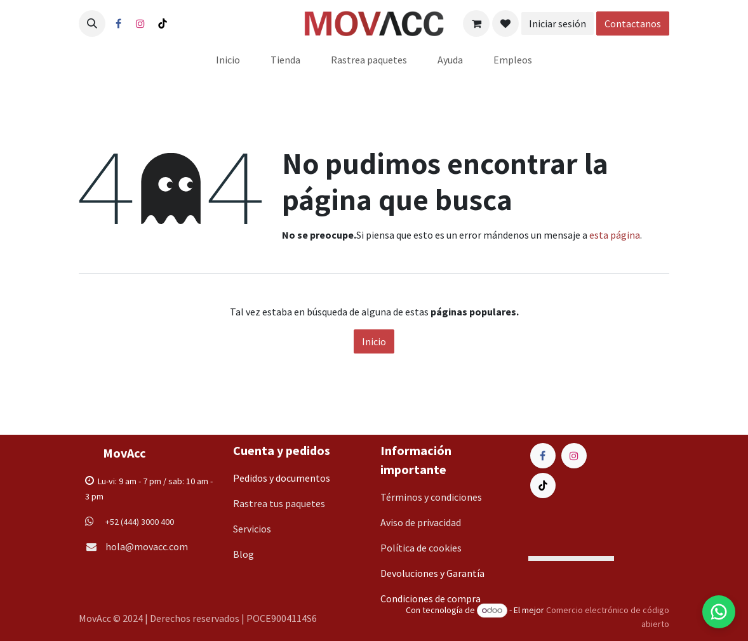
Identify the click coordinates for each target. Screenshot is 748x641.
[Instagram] (140, 23)
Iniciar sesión (557, 23)
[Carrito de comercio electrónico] (476, 23)
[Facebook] (118, 23)
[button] (92, 23)
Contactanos (632, 23)
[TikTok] (162, 23)
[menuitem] (228, 59)
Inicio (374, 341)
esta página (614, 234)
